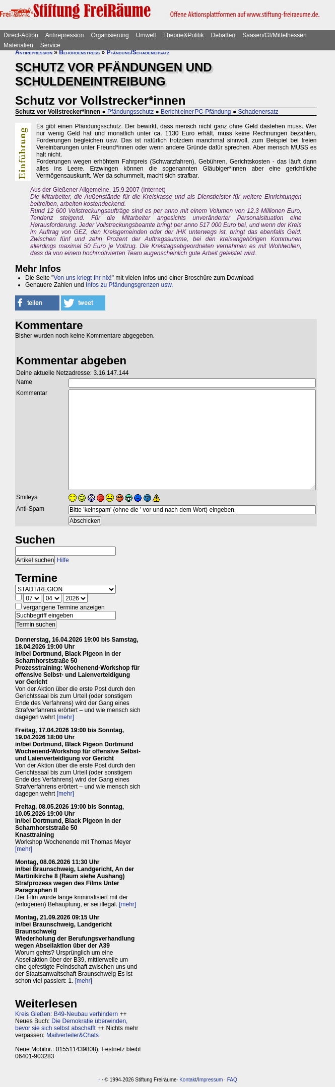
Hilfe (63, 560)
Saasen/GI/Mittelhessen (274, 35)
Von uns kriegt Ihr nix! (82, 277)
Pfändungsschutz (130, 111)
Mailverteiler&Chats (72, 1035)
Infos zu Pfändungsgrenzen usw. (129, 284)
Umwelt (146, 35)
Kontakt (187, 1079)
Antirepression (64, 35)
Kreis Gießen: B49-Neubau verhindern (66, 1014)
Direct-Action (21, 35)
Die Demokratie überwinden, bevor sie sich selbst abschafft (71, 1025)
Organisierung (109, 35)
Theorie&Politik (183, 35)
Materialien (18, 45)
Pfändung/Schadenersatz (137, 52)
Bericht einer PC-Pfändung (196, 111)
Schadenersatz (258, 111)
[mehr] (65, 717)
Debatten (223, 35)
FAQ (232, 1079)
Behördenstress (79, 52)
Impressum (210, 1079)
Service (50, 45)
